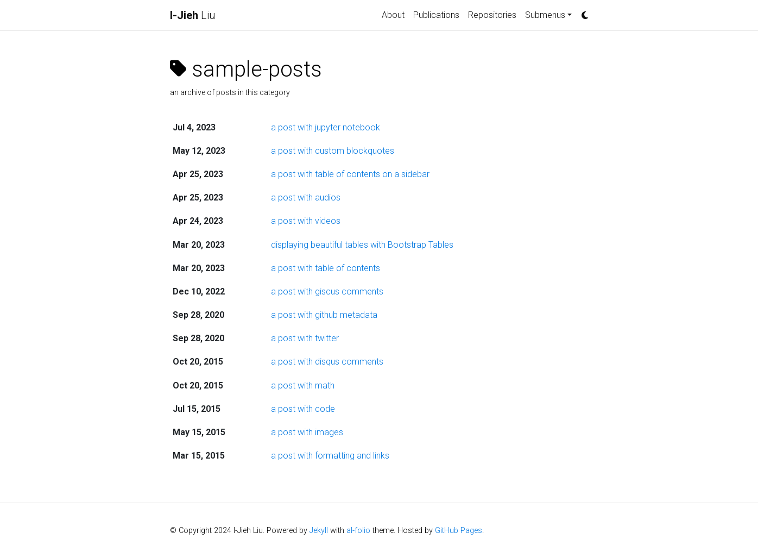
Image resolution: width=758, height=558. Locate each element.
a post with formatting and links (330, 455)
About (393, 15)
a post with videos (305, 221)
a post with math (302, 385)
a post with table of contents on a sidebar (350, 174)
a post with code (303, 409)
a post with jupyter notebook (325, 127)
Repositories (492, 15)
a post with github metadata (324, 315)
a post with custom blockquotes (332, 151)
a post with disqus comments (327, 361)
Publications (436, 15)
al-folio (358, 530)
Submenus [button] (545, 15)
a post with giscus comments (327, 291)
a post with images (307, 432)
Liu (193, 15)
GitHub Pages (458, 530)
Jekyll (318, 530)
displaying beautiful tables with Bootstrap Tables (362, 245)
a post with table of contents (325, 268)
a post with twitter (305, 338)
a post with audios (305, 197)
